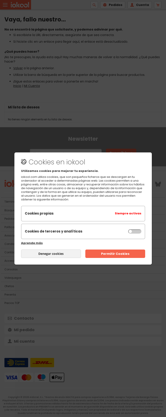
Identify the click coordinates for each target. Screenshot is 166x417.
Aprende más (32, 243)
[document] (83, 208)
